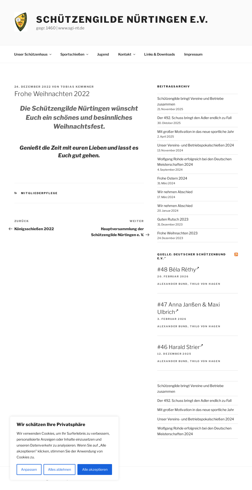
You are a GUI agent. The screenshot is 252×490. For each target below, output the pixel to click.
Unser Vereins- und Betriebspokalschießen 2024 (195, 145)
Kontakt (127, 54)
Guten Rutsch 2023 (172, 219)
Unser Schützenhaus (33, 54)
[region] (64, 448)
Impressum (193, 54)
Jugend (103, 54)
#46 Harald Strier (180, 347)
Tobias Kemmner (77, 86)
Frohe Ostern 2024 (172, 178)
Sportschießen (74, 54)
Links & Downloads (159, 54)
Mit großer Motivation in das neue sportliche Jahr (195, 131)
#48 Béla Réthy (178, 269)
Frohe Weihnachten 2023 (177, 233)
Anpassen (29, 469)
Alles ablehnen (59, 469)
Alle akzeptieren (95, 469)
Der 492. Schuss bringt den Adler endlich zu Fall (194, 118)
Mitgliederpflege (39, 193)
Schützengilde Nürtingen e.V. (122, 19)
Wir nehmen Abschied (174, 192)
